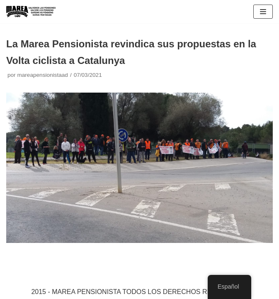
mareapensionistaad (42, 75)
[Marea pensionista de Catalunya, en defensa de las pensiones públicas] (31, 11)
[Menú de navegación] (263, 12)
